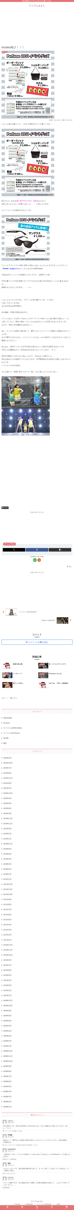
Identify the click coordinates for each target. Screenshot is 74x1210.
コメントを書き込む (38, 642)
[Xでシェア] (14, 549)
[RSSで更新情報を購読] (39, 560)
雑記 (58, 1204)
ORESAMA (29, 1204)
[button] (60, 549)
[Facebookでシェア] (37, 549)
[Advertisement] (37, 26)
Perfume (5, 507)
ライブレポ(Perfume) (44, 1204)
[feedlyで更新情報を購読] (35, 560)
